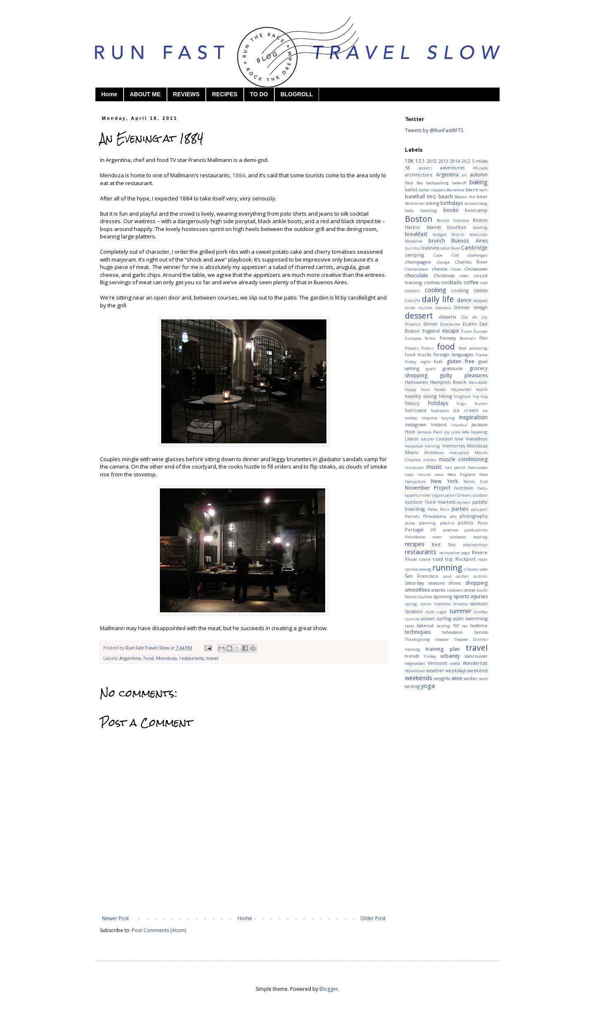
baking (478, 182)
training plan (442, 648)
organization (444, 495)
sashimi (480, 576)
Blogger (328, 988)
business (430, 248)
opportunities (418, 495)
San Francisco (421, 576)
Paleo (433, 509)
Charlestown (416, 269)
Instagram (415, 424)
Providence (415, 537)
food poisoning (473, 348)
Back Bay (414, 183)
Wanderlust (475, 663)
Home (109, 94)
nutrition (464, 488)
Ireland (439, 424)
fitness (427, 348)
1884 (238, 175)
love (459, 438)
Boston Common (453, 220)
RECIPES (224, 94)
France (482, 354)
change (443, 262)
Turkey (430, 656)
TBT (456, 625)
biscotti (471, 203)
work (483, 678)
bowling (480, 227)
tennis (481, 632)
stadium (479, 603)
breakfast (416, 234)
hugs (461, 403)
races (437, 537)
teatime (479, 625)
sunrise (412, 618)
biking (432, 203)
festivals (468, 338)
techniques (418, 631)
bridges (440, 234)
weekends (418, 678)
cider (464, 275)
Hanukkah (478, 382)
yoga (428, 686)
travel (212, 658)
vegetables (415, 663)
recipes (414, 544)
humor (481, 403)
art (464, 175)
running (447, 567)
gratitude (453, 368)
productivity (476, 530)
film (483, 338)
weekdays (455, 670)
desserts (447, 317)
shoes (455, 583)
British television (470, 234)
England (431, 331)
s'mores (471, 569)
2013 (443, 161)
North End (476, 481)
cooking (435, 290)
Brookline (413, 241)
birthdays (451, 203)
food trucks (418, 354)
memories (453, 446)
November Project (427, 487)
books (450, 210)
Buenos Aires (469, 240)
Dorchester (450, 324)
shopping (476, 582)
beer (482, 196)
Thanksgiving (417, 639)
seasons (436, 583)
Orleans (464, 495)
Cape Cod (446, 255)
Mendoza (166, 658)
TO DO (259, 94)
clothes (432, 282)
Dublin (470, 324)
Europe (481, 331)
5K (407, 167)
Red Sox (443, 544)
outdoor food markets (430, 502)
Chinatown (476, 269)
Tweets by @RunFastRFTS (434, 130)
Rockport (465, 559)
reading (480, 537)
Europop (413, 338)
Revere (480, 552)
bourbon (456, 227)
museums (414, 467)
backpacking (437, 183)
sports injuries (471, 596)
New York (444, 481)
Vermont (437, 663)
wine (457, 678)
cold (484, 283)
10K (409, 160)
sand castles (456, 576)
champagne (418, 262)
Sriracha (460, 604)
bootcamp (476, 210)
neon (439, 474)
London (444, 438)
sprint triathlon (435, 604)
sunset (428, 618)
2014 (455, 161)
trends (412, 656)
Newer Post (115, 918)
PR (433, 530)
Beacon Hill (465, 197)
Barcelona (455, 190)
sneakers (455, 590)
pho (453, 516)
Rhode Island (418, 559)
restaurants (191, 658)
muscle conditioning (463, 459)
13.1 (420, 160)
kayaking (479, 432)
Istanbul (459, 425)
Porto (483, 523)
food (148, 658)
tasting (443, 625)
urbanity (450, 655)
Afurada (480, 168)
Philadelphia (434, 516)
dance (464, 300)
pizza (410, 523)
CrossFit (412, 300)
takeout (425, 625)
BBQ (431, 196)
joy (447, 432)
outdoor (480, 495)
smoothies (417, 589)
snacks (438, 590)
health (482, 389)
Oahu (482, 488)
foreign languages (453, 354)
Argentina (130, 658)
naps (409, 474)
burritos (413, 248)
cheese (439, 269)
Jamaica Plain (430, 432)
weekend (477, 670)
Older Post (373, 918)
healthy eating (421, 396)
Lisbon (412, 438)
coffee (471, 282)
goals (431, 368)
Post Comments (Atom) (159, 930)
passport (479, 509)
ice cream (465, 410)
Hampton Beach (448, 382)
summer (460, 611)
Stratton (414, 611)
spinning (443, 596)
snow (469, 590)
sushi (458, 618)
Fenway (448, 338)
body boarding (421, 210)
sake (483, 569)
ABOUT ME (145, 94)
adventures (452, 167)
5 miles (480, 161)
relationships (475, 544)
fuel (438, 361)
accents (425, 168)
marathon (477, 438)
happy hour (417, 389)
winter (471, 678)
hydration (440, 410)
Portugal (414, 529)
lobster (427, 439)
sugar (441, 611)
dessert (419, 315)
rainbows (457, 537)
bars (483, 190)
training (412, 649)
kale (465, 432)
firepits (412, 348)
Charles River (471, 262)
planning (427, 523)
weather (435, 670)
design (481, 307)
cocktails (451, 282)
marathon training (422, 446)
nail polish (455, 467)
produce (450, 530)
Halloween (416, 382)
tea (465, 625)
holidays (438, 403)
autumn (479, 174)
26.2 (466, 161)
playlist (447, 523)
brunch (436, 240)
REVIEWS (186, 94)
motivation (459, 452)
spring (411, 604)
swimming (477, 618)
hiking (445, 396)
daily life (438, 299)
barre (472, 189)
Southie (425, 597)
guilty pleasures (464, 375)
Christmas (444, 275)
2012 (432, 161)
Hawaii (440, 389)
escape (450, 330)
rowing (425, 569)
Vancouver (476, 656)
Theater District (471, 639)
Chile (456, 269)
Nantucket (478, 467)
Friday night (418, 361)
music (434, 467)
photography (473, 516)
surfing (444, 618)
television (452, 632)
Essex (466, 331)
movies (429, 459)
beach (445, 196)
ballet (411, 189)
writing (412, 686)
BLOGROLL (297, 94)
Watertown (415, 670)
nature (424, 474)
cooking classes (469, 290)
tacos (409, 625)
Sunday (481, 611)
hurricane (416, 410)
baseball (415, 196)
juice (455, 432)
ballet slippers (432, 190)
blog (483, 203)
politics (465, 522)
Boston (418, 218)
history (412, 403)
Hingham (462, 396)
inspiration (473, 417)
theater (442, 639)
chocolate (416, 275)
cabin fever (450, 248)
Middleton (434, 452)
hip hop (480, 396)
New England (461, 474)
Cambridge (474, 247)
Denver (462, 307)
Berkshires (415, 203)
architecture (419, 174)
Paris (445, 509)
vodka (455, 663)
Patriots (412, 516)
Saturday (414, 583)
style (429, 611)
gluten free (461, 361)
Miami (412, 452)
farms (430, 338)
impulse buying (438, 418)
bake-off (459, 183)
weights (442, 678)
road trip (443, 559)
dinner (430, 324)
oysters (464, 502)
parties (460, 508)
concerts (412, 290)
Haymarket (461, 389)
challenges (478, 255)
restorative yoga (454, 552)
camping (414, 255)
